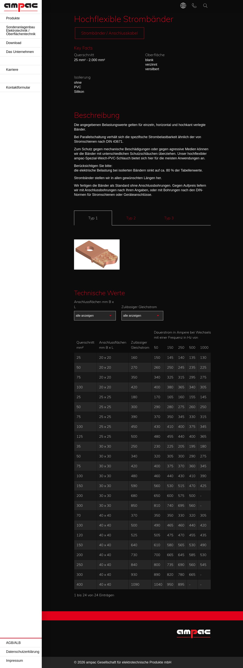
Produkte (13, 18)
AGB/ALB (13, 643)
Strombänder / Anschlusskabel (109, 32)
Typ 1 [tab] (93, 218)
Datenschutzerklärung (22, 652)
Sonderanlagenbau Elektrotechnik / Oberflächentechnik (21, 30)
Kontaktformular (18, 87)
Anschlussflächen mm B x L (94, 304)
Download (13, 43)
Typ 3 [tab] (169, 218)
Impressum (14, 660)
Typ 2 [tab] (131, 218)
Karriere (12, 70)
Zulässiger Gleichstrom (139, 307)
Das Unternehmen (20, 52)
